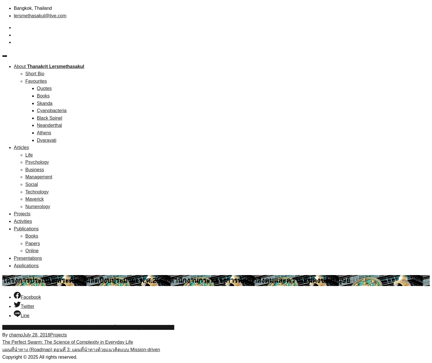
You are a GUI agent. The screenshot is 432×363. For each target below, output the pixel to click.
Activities (23, 221)
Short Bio (34, 73)
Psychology (37, 162)
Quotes (44, 88)
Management (38, 176)
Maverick (34, 199)
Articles (21, 147)
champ (16, 334)
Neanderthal (49, 125)
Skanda (44, 103)
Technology (37, 191)
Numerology (37, 206)
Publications (26, 228)
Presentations (28, 258)
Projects (22, 213)
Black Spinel (49, 118)
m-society (12, 327)
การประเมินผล (159, 327)
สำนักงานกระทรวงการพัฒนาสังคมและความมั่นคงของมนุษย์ (83, 327)
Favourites (36, 81)
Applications (26, 265)
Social (31, 184)
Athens (44, 132)
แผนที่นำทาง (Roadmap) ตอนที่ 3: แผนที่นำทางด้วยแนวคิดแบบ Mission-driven (81, 349)
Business (34, 169)
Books (43, 95)
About (49, 66)
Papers (32, 243)
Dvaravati (46, 140)
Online (32, 250)
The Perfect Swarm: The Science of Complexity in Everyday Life (67, 342)
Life (29, 155)
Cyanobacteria (52, 110)
